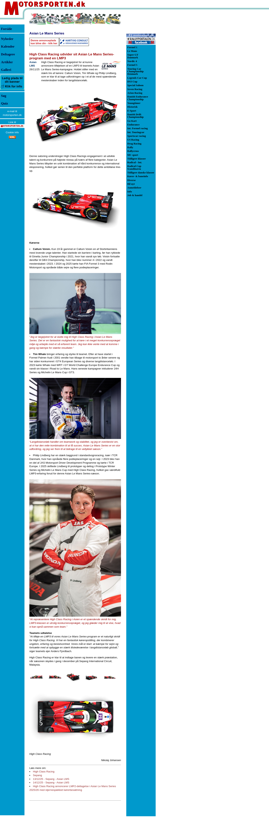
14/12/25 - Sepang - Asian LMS (51, 782)
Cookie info (12, 132)
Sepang (37, 775)
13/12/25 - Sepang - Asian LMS (51, 779)
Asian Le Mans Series (46, 33)
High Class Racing (43, 771)
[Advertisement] (176, 71)
